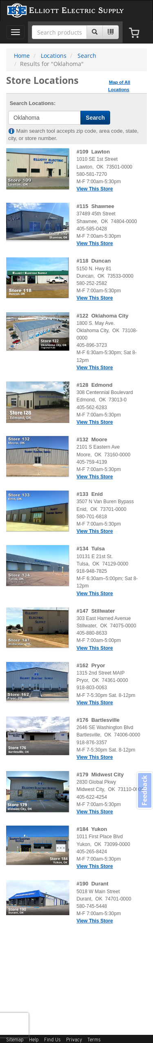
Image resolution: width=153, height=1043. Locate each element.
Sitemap (15, 1040)
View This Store (95, 189)
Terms (94, 1040)
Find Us (52, 1040)
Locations (54, 55)
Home (22, 55)
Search (87, 55)
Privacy (74, 1040)
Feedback (144, 790)
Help (34, 1040)
